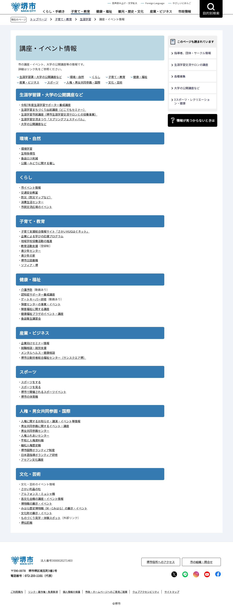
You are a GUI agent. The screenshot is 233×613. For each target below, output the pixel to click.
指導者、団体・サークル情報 (192, 53)
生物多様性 (28, 153)
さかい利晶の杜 (31, 489)
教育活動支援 (29, 246)
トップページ (38, 19)
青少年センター (31, 251)
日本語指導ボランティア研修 (39, 455)
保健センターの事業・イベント (41, 304)
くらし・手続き (53, 11)
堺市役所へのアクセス (161, 562)
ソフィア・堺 (29, 265)
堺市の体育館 (29, 396)
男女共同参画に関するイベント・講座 (45, 426)
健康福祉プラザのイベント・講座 (42, 314)
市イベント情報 (31, 187)
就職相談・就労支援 (33, 348)
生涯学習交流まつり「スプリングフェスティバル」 (53, 119)
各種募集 (179, 76)
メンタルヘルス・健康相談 (38, 352)
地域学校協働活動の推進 (36, 241)
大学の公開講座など (33, 124)
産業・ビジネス (161, 11)
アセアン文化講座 (32, 459)
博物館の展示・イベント (36, 503)
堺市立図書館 (29, 260)
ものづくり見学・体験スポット (41, 518)
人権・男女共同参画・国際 (83, 82)
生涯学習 (85, 19)
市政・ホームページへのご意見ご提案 (106, 592)
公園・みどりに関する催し (38, 163)
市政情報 (184, 11)
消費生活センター (32, 202)
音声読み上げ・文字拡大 (124, 3)
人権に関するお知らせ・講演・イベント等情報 (50, 421)
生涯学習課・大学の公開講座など (40, 77)
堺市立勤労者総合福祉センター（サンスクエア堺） (53, 357)
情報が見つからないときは (195, 120)
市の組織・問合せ (201, 562)
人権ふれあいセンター (35, 435)
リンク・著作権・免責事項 (43, 592)
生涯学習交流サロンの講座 (191, 64)
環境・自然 (77, 77)
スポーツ (52, 82)
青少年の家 (28, 255)
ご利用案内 (17, 592)
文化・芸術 (115, 82)
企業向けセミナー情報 (35, 343)
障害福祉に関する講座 (35, 309)
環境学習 (26, 148)
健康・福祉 (104, 11)
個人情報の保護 (71, 592)
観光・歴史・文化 (131, 11)
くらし (96, 77)
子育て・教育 (80, 11)
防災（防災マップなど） (36, 197)
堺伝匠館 (26, 522)
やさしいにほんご (182, 3)
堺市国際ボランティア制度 (38, 450)
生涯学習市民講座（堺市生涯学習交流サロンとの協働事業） (59, 114)
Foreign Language (154, 3)
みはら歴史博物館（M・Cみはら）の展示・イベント (54, 508)
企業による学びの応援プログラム (42, 236)
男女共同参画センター (35, 431)
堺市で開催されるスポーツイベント (43, 392)
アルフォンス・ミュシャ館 (38, 494)
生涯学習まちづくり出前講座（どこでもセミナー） (53, 109)
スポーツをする (31, 382)
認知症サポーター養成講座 (38, 294)
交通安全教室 (29, 192)
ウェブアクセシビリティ (145, 592)
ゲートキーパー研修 (33, 299)
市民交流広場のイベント (36, 207)
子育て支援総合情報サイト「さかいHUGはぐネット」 (55, 231)
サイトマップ (171, 592)
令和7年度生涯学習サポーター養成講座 (46, 105)
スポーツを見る (31, 387)
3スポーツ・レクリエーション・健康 (192, 101)
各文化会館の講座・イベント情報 (42, 499)
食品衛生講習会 (31, 318)
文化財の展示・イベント (36, 513)
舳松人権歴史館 (31, 445)
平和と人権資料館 (32, 440)
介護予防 (26, 289)
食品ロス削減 (29, 158)
